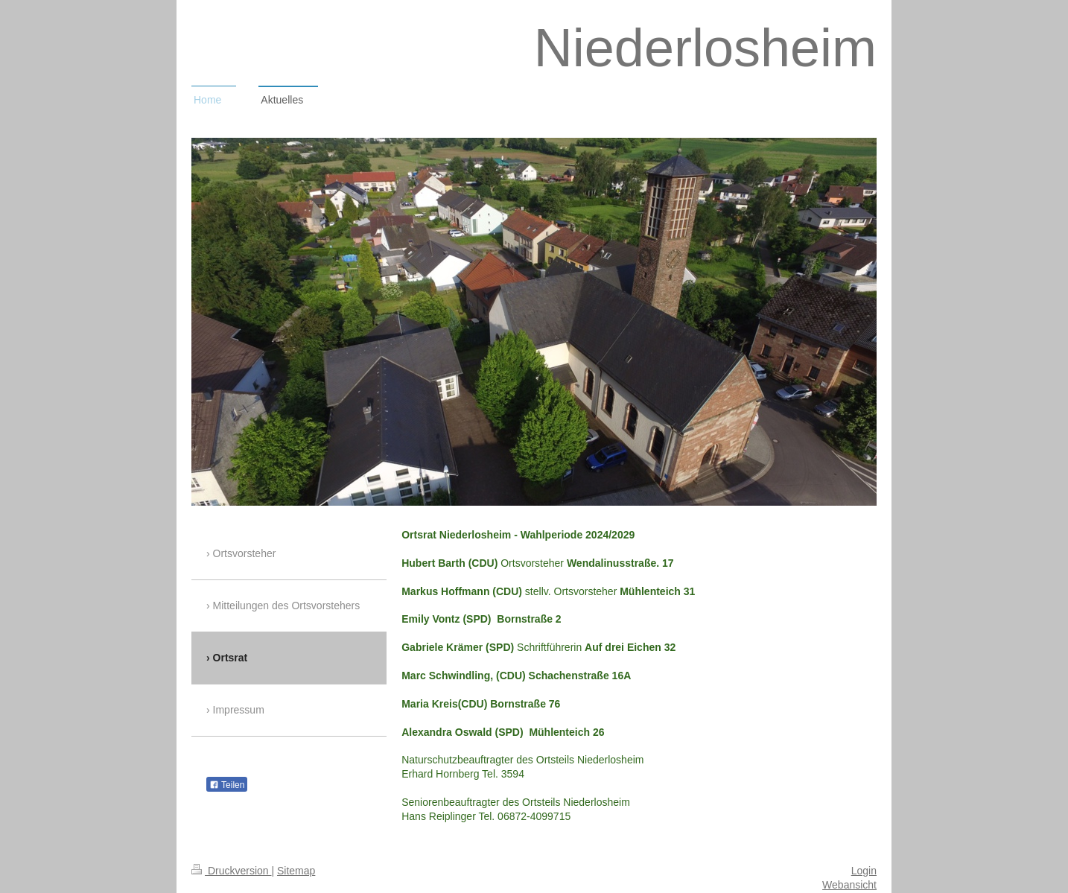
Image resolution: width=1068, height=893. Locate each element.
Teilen (226, 785)
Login (864, 871)
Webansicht (849, 885)
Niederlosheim (705, 47)
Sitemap (296, 871)
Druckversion (231, 871)
